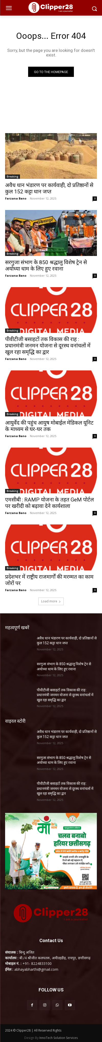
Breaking (12, 176)
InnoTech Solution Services (58, 1038)
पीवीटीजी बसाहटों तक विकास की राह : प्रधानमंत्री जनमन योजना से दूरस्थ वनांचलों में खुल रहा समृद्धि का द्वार (47, 345)
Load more (51, 601)
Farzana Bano (15, 198)
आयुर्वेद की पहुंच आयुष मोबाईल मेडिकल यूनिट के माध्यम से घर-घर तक (49, 426)
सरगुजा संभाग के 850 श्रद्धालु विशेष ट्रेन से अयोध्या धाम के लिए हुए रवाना (46, 265)
